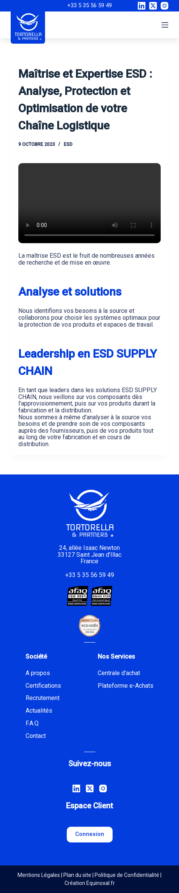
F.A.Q (32, 723)
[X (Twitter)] (153, 6)
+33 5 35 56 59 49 (89, 5)
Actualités (39, 710)
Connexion (89, 834)
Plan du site (77, 875)
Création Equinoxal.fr (90, 883)
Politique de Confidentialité (127, 875)
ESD (68, 144)
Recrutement (43, 698)
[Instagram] (164, 6)
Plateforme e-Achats (125, 685)
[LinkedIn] (141, 6)
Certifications (43, 685)
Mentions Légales (39, 875)
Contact (36, 735)
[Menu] (164, 24)
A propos (38, 673)
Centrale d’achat (119, 673)
